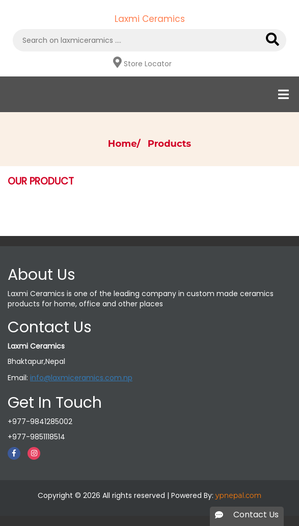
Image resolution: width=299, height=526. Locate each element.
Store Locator (148, 64)
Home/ (127, 143)
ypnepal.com (238, 495)
